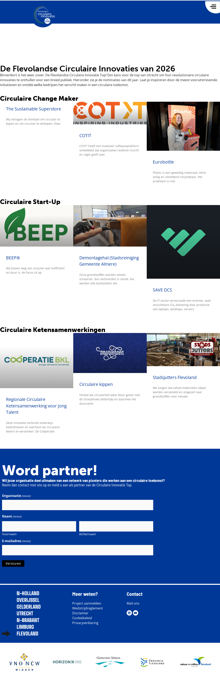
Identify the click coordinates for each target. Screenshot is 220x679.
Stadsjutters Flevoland (175, 377)
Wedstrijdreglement (87, 606)
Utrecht (25, 611)
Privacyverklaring (85, 620)
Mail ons (133, 601)
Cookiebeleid (82, 616)
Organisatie (16, 495)
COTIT (85, 135)
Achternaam (87, 532)
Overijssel (28, 598)
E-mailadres (16, 539)
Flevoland (27, 631)
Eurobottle (163, 162)
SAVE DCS (162, 290)
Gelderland (29, 605)
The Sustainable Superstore (33, 109)
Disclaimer (80, 611)
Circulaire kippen (96, 384)
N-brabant (28, 618)
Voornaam (9, 532)
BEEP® (13, 258)
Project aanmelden (86, 601)
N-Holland (28, 591)
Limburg (25, 625)
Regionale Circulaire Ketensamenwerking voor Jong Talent (36, 405)
